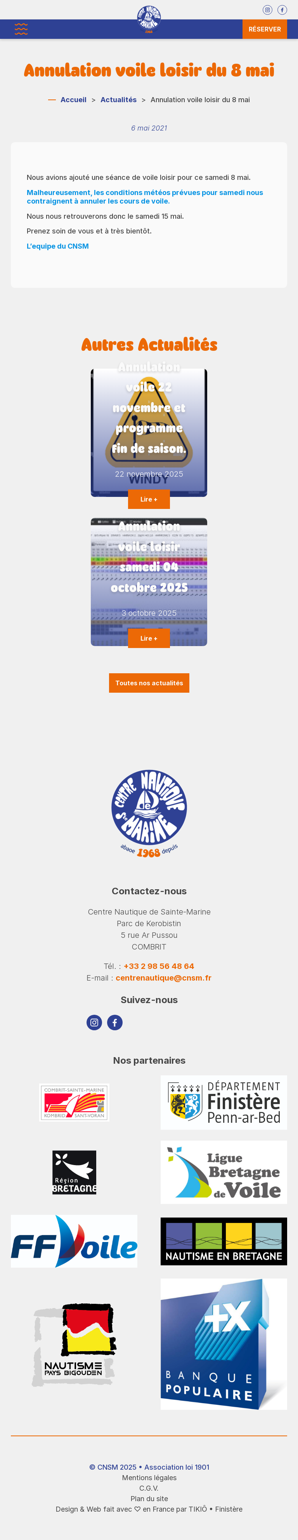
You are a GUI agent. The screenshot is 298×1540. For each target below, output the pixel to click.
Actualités (118, 100)
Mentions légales (149, 1478)
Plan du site (149, 1499)
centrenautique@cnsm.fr (163, 978)
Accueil (74, 100)
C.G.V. (149, 1488)
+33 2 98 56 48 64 (158, 966)
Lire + (149, 499)
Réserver (265, 29)
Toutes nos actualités (149, 683)
